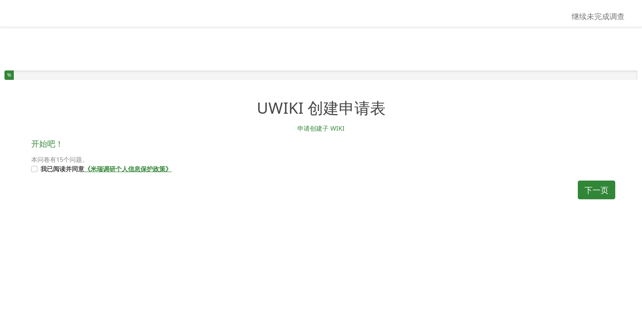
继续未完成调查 (598, 16)
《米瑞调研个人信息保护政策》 (128, 169)
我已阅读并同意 (106, 169)
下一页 (596, 190)
